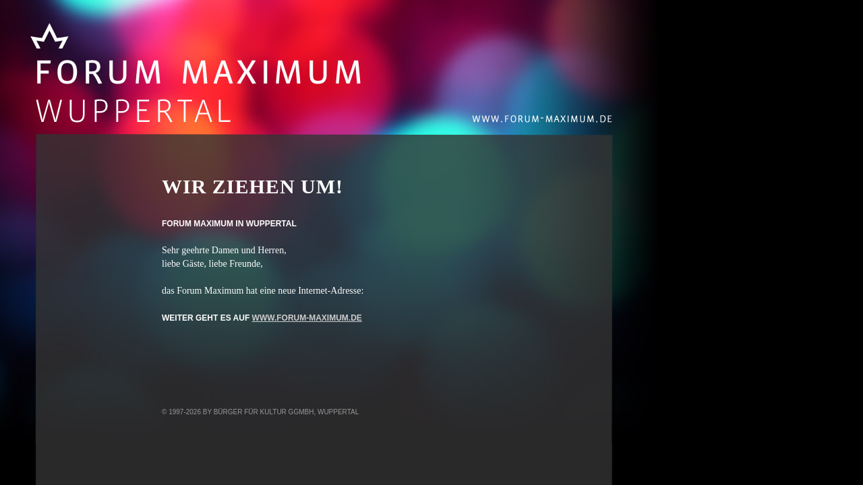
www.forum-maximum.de (307, 318)
